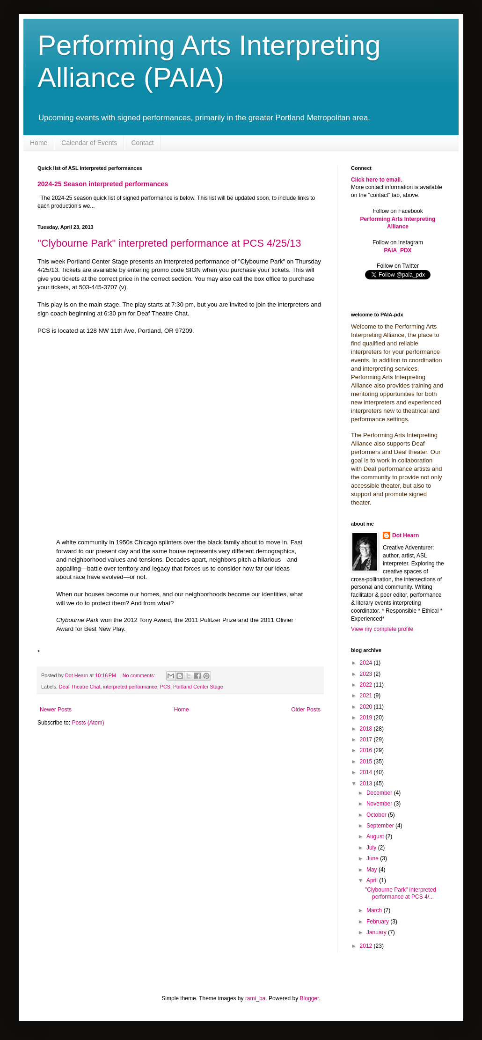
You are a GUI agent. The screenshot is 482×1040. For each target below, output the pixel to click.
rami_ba (255, 998)
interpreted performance (130, 686)
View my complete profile (382, 629)
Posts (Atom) (88, 722)
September (380, 825)
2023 (367, 674)
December (380, 793)
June (373, 858)
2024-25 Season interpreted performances (102, 184)
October (377, 815)
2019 (367, 717)
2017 (367, 739)
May (372, 869)
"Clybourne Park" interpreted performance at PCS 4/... (400, 893)
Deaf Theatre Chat (80, 686)
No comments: (140, 675)
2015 (367, 761)
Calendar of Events (89, 142)
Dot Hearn (405, 535)
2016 (367, 750)
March (375, 910)
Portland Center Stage (198, 686)
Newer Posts (56, 709)
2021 (367, 695)
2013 (367, 783)
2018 (367, 728)
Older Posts (306, 709)
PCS (165, 686)
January (377, 932)
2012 (367, 946)
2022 (367, 684)
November (380, 803)
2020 (367, 706)
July (372, 847)
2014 (367, 772)
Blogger (309, 998)
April (372, 880)
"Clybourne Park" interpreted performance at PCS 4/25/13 (169, 243)
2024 (367, 662)
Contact (142, 142)
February (378, 921)
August (376, 836)
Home (38, 142)
